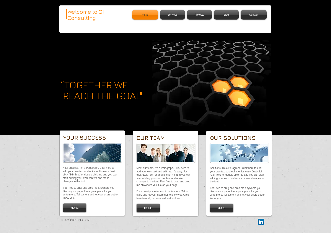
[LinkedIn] (261, 222)
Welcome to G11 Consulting (87, 14)
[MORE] (74, 207)
